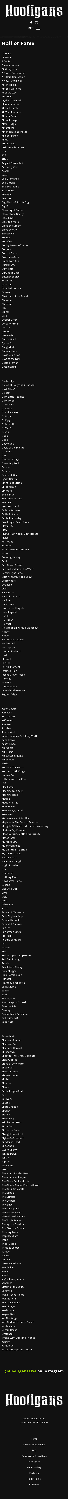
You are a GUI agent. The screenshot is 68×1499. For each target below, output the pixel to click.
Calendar (34, 1484)
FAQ (34, 1450)
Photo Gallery (34, 1467)
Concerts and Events (34, 1444)
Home (34, 1438)
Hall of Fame (34, 1478)
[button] (32, 28)
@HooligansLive (20, 1371)
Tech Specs (34, 1461)
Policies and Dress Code (34, 1456)
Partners (34, 1473)
